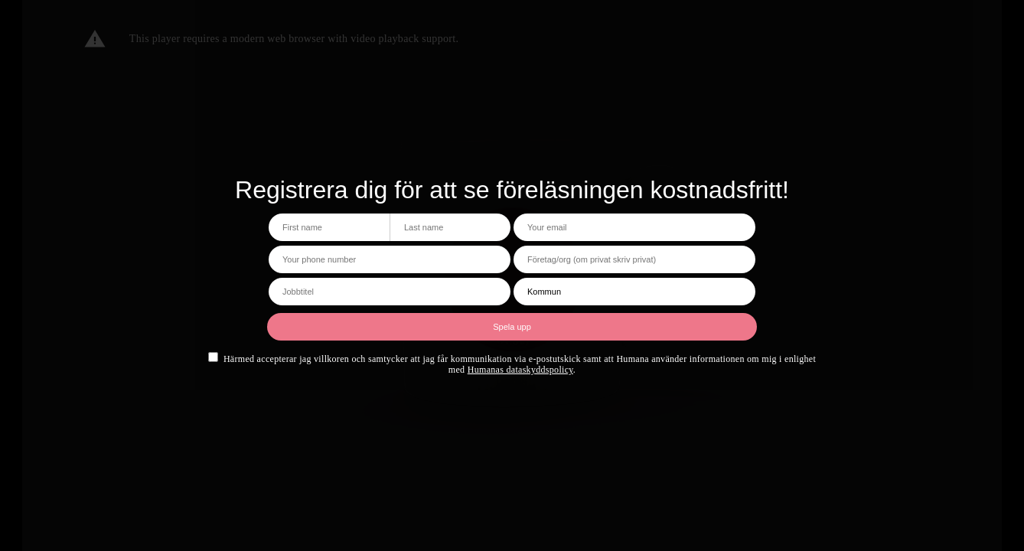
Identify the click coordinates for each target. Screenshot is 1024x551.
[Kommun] (634, 291)
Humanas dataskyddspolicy (520, 369)
